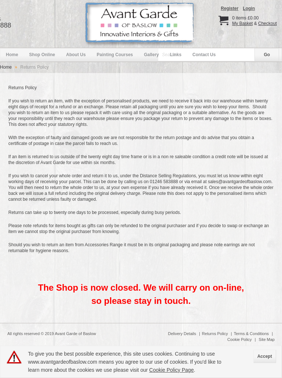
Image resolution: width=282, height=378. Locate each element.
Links (175, 54)
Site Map (267, 339)
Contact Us (204, 54)
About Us (76, 54)
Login (249, 8)
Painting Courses (115, 54)
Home (12, 54)
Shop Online (42, 54)
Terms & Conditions (251, 333)
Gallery (151, 54)
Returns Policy (215, 333)
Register (229, 8)
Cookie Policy (239, 339)
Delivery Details (182, 333)
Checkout (267, 23)
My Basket (242, 23)
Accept (264, 356)
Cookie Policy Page (171, 370)
